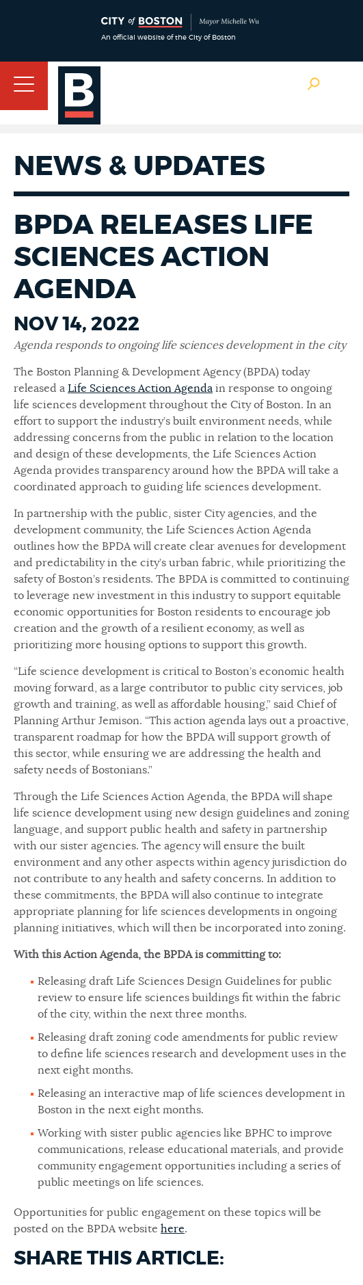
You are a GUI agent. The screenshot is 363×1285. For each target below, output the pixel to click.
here (173, 1228)
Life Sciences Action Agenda (140, 388)
